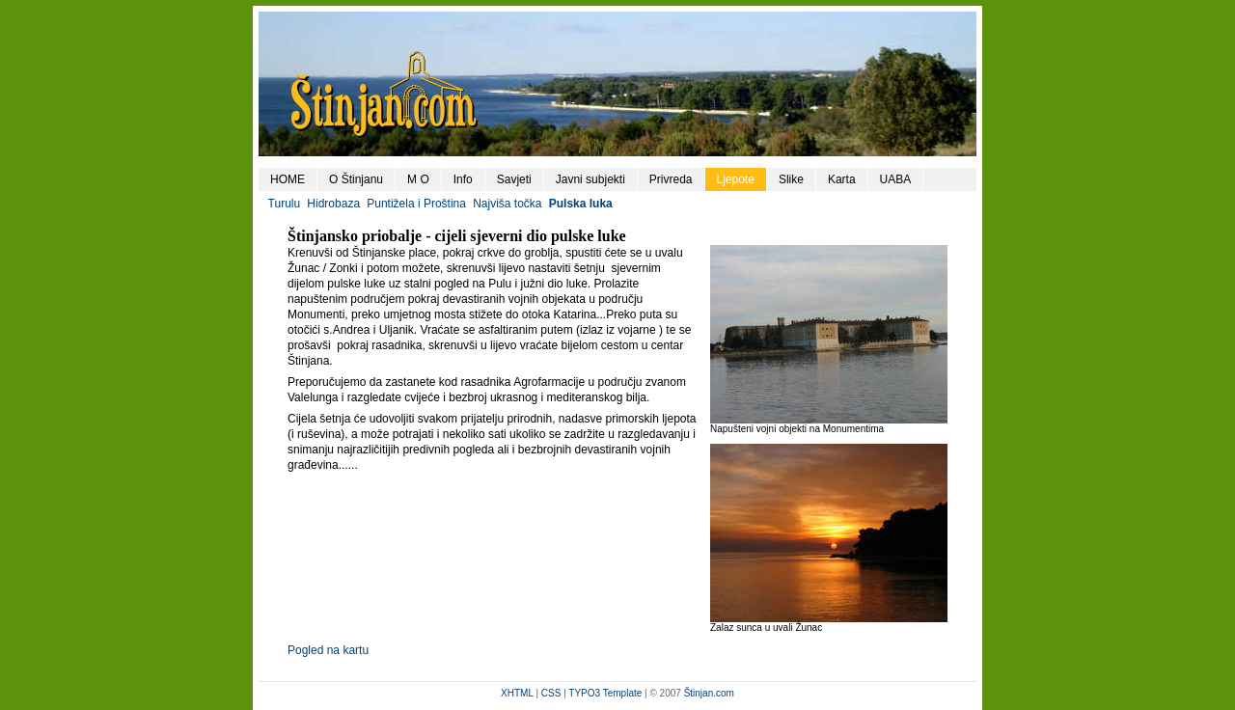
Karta (842, 179)
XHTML (517, 693)
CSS (551, 693)
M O (418, 179)
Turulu (284, 203)
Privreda (671, 179)
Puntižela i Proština (416, 203)
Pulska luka (581, 203)
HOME (287, 179)
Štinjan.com (709, 693)
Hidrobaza (333, 203)
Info (463, 179)
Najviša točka (507, 203)
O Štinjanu (356, 179)
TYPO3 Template (605, 693)
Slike (791, 179)
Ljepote (736, 179)
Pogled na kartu (328, 650)
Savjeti (514, 179)
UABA (896, 179)
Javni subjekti (590, 179)
